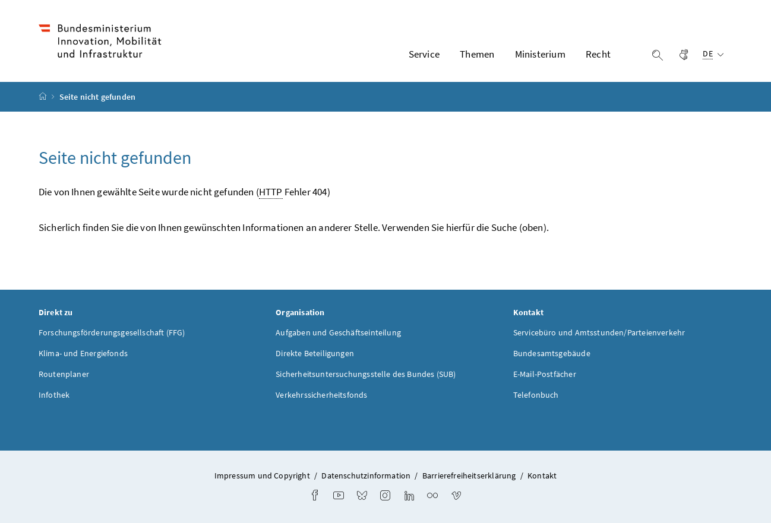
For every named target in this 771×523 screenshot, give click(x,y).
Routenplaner (64, 374)
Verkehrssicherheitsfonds (321, 394)
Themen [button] (477, 54)
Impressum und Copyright (262, 475)
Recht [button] (598, 54)
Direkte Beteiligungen (315, 353)
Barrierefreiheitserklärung (469, 475)
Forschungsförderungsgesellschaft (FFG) (112, 332)
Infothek (54, 394)
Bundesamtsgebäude (551, 353)
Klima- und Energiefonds (83, 353)
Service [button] (424, 54)
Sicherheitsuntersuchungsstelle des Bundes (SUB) (366, 374)
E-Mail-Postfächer (544, 374)
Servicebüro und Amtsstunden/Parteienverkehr (599, 332)
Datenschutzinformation (365, 475)
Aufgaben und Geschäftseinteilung (338, 332)
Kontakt (542, 475)
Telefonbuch (536, 394)
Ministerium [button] (540, 54)
